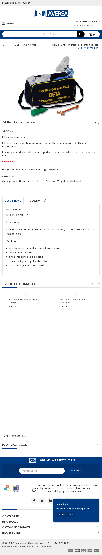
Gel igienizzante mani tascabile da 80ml (98, 125)
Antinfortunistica (70, 44)
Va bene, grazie (66, 514)
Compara (52, 169)
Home (55, 44)
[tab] (13, 200)
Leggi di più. (84, 508)
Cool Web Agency (24, 546)
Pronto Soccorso (90, 44)
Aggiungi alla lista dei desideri (22, 169)
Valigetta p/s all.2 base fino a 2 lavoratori (94, 125)
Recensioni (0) (37, 200)
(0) (95, 34)
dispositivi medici (73, 181)
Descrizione (13, 200)
